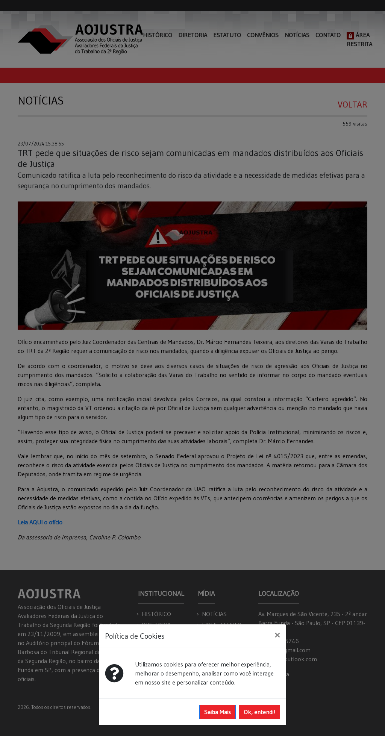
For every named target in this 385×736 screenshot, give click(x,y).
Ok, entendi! (259, 712)
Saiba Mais (217, 712)
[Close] (277, 634)
